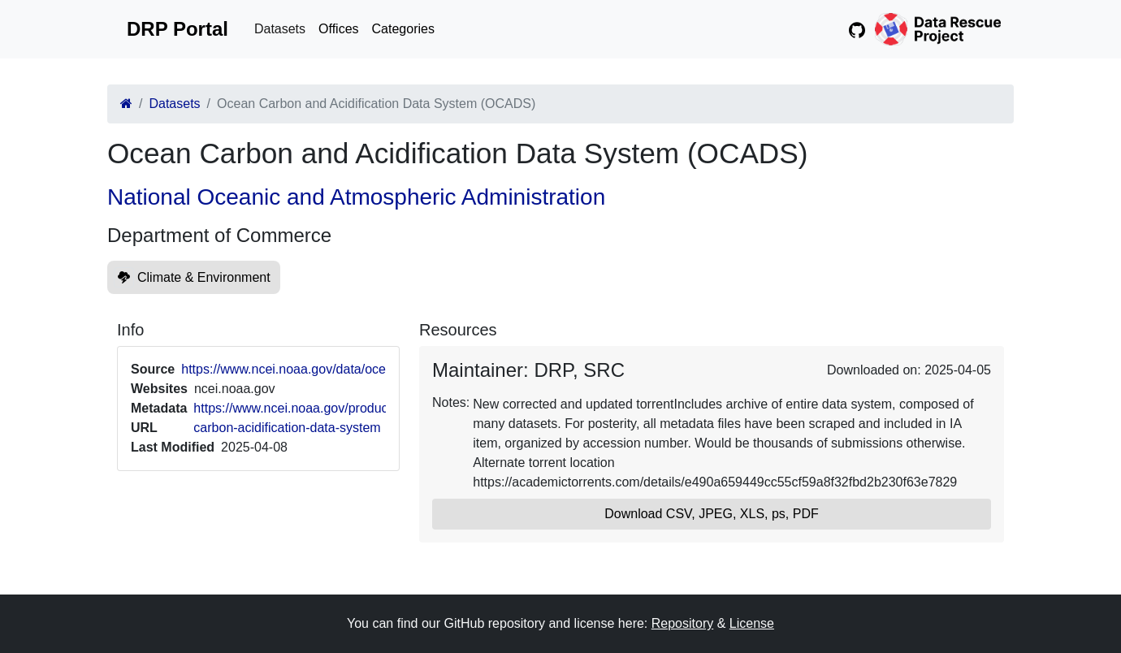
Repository (682, 623)
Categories (403, 29)
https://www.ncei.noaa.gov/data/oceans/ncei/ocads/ (328, 369)
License (751, 623)
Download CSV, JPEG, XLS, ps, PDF (711, 514)
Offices (338, 29)
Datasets (279, 29)
